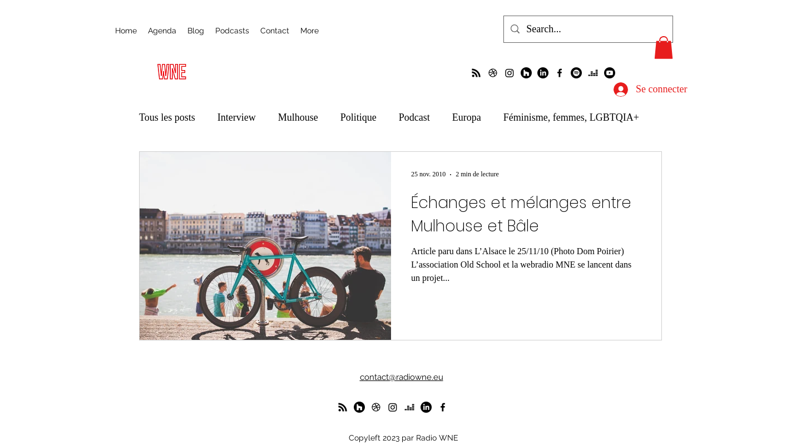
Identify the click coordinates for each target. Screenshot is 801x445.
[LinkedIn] (542, 72)
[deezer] (593, 72)
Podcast (414, 117)
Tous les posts (167, 117)
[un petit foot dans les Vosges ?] (492, 72)
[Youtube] (609, 72)
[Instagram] (509, 72)
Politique (358, 117)
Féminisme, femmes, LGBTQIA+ (571, 117)
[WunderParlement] (526, 72)
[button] (663, 47)
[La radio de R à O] (476, 72)
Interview (236, 117)
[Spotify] (576, 72)
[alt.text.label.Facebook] (559, 72)
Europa (466, 117)
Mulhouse (298, 117)
